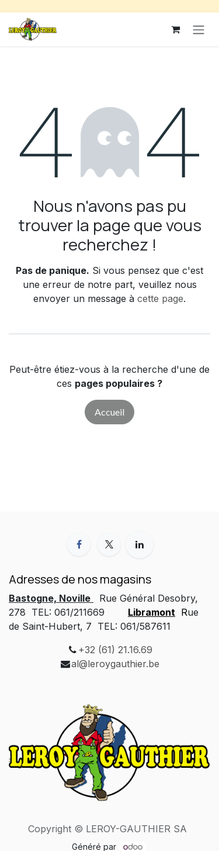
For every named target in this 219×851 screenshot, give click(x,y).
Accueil (109, 411)
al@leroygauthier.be (115, 664)
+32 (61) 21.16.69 (115, 650)
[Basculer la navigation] (198, 29)
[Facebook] (79, 544)
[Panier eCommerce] (175, 29)
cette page (160, 298)
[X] (109, 544)
